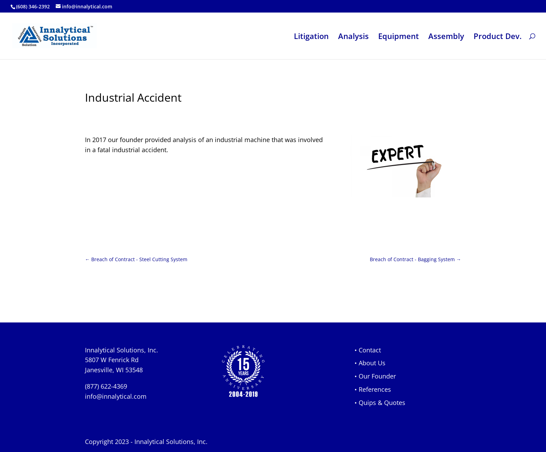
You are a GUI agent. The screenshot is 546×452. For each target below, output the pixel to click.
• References (372, 389)
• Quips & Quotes (379, 402)
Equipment (398, 37)
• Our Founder (375, 376)
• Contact (367, 350)
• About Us (369, 363)
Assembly (446, 37)
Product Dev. (498, 37)
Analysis (353, 37)
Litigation (311, 37)
